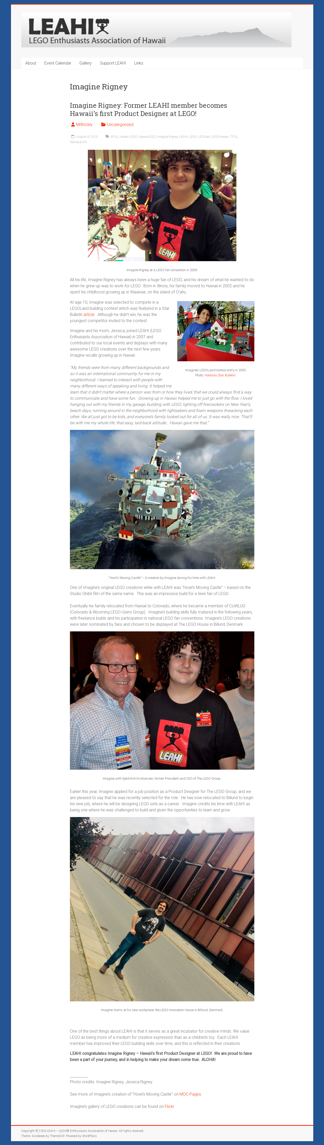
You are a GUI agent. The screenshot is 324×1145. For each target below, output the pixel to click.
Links (138, 63)
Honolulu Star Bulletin (220, 375)
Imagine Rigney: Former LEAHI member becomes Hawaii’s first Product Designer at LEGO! (148, 109)
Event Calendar (57, 63)
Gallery (85, 63)
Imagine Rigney (167, 137)
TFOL (234, 137)
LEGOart (204, 137)
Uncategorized (120, 124)
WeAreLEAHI (78, 142)
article (89, 314)
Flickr (169, 1106)
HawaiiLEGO (147, 137)
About (30, 63)
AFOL (114, 137)
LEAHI (183, 137)
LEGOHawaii (220, 137)
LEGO (193, 137)
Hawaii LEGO (128, 137)
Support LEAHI (113, 63)
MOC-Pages (190, 1094)
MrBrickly (84, 124)
